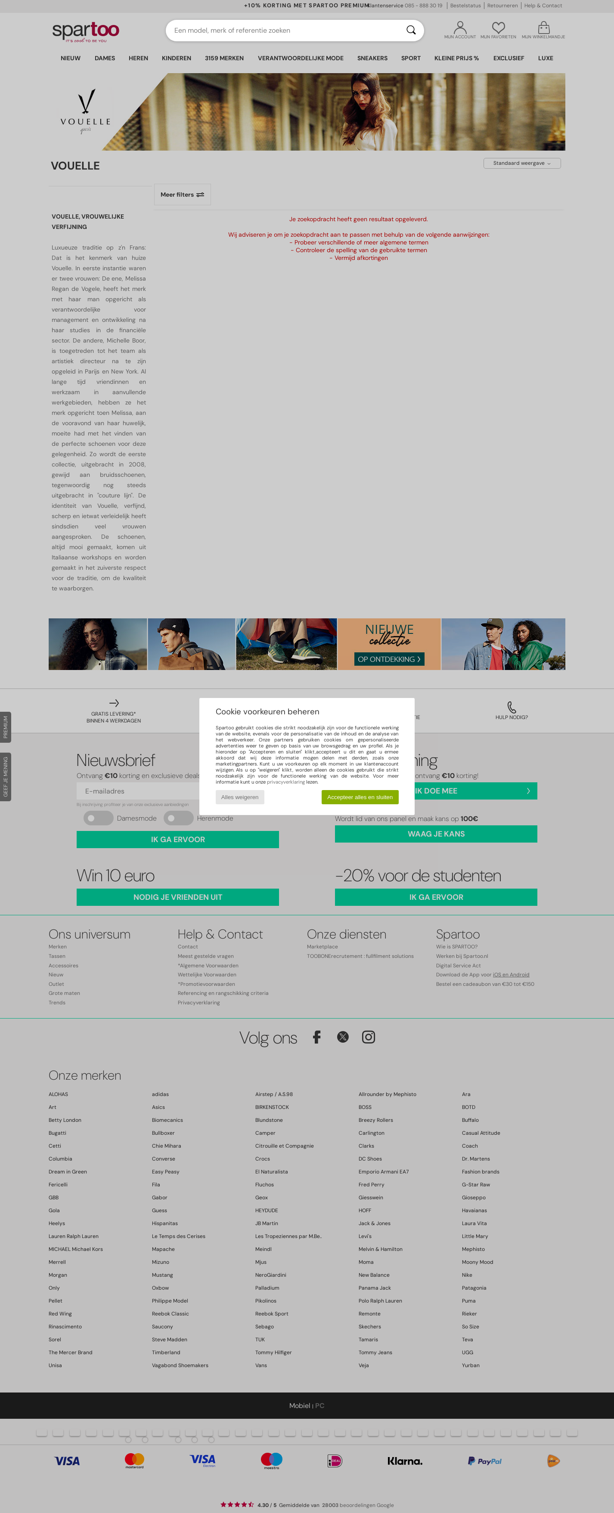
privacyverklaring (286, 782)
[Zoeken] (411, 30)
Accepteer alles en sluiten (360, 797)
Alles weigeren (240, 797)
